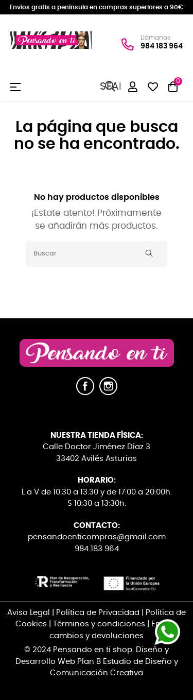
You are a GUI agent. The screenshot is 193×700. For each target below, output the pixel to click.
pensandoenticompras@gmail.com (97, 537)
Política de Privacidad (97, 613)
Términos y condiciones (99, 624)
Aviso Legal (28, 613)
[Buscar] (96, 254)
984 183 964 (162, 46)
